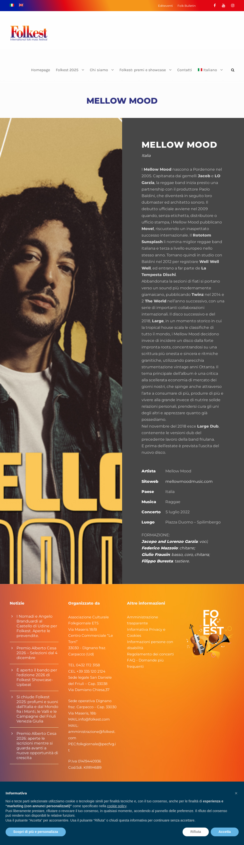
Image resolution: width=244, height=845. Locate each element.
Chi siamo (99, 70)
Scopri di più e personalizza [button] (35, 832)
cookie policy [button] (116, 806)
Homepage (40, 70)
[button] (236, 793)
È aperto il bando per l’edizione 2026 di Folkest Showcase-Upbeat (37, 677)
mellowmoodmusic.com (189, 481)
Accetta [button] (225, 832)
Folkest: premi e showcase (142, 70)
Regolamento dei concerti (150, 654)
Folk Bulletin (186, 6)
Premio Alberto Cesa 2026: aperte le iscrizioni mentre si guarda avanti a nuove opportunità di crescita (37, 745)
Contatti (184, 70)
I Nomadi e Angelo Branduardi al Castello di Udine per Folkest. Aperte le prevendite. (37, 626)
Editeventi (165, 6)
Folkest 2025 (67, 70)
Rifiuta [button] (195, 832)
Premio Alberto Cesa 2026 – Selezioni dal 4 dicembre (37, 653)
